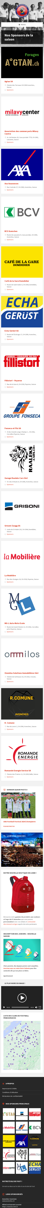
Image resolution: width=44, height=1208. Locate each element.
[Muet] (36, 1007)
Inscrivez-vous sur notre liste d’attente (16, 968)
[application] (22, 998)
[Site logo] (22, 18)
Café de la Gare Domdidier (17, 281)
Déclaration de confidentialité (12, 1096)
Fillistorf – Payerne (13, 380)
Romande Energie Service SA (18, 770)
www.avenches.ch (8, 1201)
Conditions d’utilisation (10, 1092)
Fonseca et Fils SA (13, 428)
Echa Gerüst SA (12, 330)
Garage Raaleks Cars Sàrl (16, 478)
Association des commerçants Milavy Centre (21, 132)
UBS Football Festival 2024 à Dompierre (19, 822)
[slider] (20, 1007)
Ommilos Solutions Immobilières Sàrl (21, 673)
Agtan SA (9, 81)
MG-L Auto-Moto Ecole (15, 623)
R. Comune (9, 722)
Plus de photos (9, 826)
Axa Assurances (11, 183)
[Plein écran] (40, 1007)
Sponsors (10, 90)
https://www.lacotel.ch (10, 1207)
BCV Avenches (11, 231)
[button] (22, 997)
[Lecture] (4, 1007)
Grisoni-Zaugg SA (12, 525)
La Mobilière (10, 575)
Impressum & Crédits (9, 1089)
